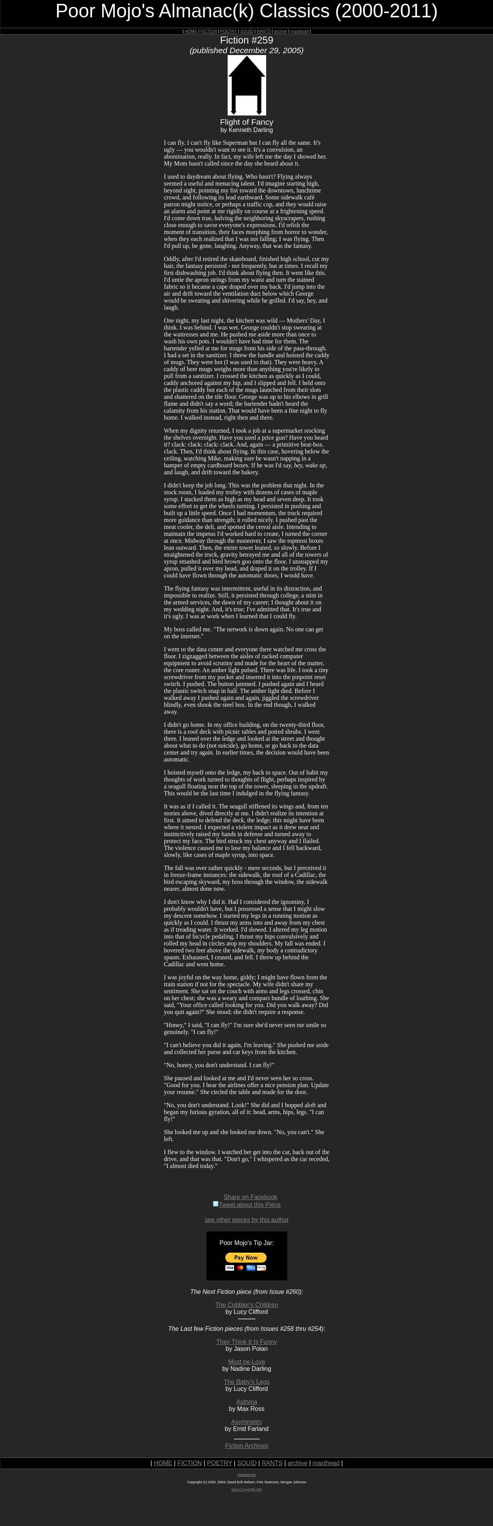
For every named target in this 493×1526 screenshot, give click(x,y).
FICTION (209, 31)
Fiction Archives (246, 1445)
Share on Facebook (251, 1197)
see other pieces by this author (247, 1219)
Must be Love (246, 1362)
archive (280, 31)
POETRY (228, 31)
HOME (191, 31)
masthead (299, 31)
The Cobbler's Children (246, 1305)
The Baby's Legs (247, 1382)
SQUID (246, 31)
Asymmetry (246, 1422)
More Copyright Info (246, 1489)
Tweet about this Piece (247, 1204)
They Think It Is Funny (246, 1342)
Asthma (246, 1402)
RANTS (263, 31)
